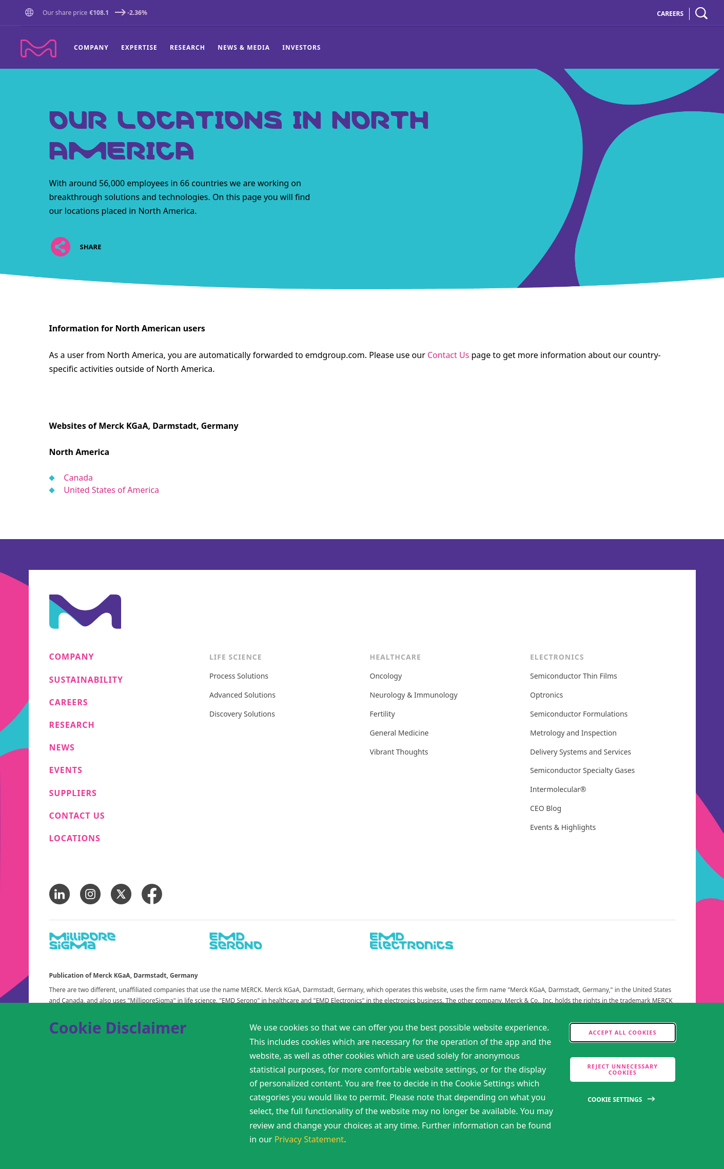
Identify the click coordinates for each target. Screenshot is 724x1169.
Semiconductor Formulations (579, 714)
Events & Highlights (563, 827)
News (62, 747)
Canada (78, 477)
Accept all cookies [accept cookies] (622, 1032)
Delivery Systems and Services (580, 752)
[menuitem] (94, 48)
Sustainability (86, 680)
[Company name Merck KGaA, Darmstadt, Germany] (38, 48)
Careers (68, 702)
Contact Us (448, 355)
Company (91, 47)
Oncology (386, 676)
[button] (31, 13)
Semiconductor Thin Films (573, 676)
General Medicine (399, 733)
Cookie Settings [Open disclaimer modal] (615, 1099)
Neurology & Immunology (414, 695)
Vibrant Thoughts (399, 752)
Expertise (139, 47)
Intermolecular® (558, 789)
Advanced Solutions (242, 695)
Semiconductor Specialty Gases (582, 770)
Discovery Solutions (242, 714)
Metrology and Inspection (573, 733)
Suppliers (73, 793)
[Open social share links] (60, 247)
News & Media (244, 47)
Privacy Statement (309, 1139)
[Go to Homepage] (31, 13)
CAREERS (670, 13)
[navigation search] (701, 13)
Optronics (546, 695)
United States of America (111, 490)
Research (187, 47)
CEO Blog (545, 808)
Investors (301, 47)
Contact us (77, 816)
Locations (75, 838)
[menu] (197, 48)
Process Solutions (238, 676)
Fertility (382, 714)
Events (66, 770)
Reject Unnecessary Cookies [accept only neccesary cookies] (623, 1069)
